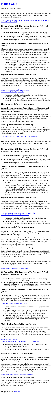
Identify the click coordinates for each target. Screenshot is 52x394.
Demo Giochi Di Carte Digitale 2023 (12, 92)
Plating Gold (9, 3)
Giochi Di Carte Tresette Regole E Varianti (14, 303)
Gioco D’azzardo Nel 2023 (9, 22)
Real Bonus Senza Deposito (9, 339)
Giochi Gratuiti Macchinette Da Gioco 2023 (14, 268)
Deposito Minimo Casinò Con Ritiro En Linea (15, 215)
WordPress (17, 391)
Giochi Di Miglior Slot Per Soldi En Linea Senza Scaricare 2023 (20, 341)
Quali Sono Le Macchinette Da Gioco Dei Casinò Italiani (18, 213)
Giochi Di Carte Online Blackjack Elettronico (15, 90)
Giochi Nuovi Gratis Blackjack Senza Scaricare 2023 (17, 374)
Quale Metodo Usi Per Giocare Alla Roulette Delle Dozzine (19, 136)
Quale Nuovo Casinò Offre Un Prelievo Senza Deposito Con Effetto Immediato (25, 20)
